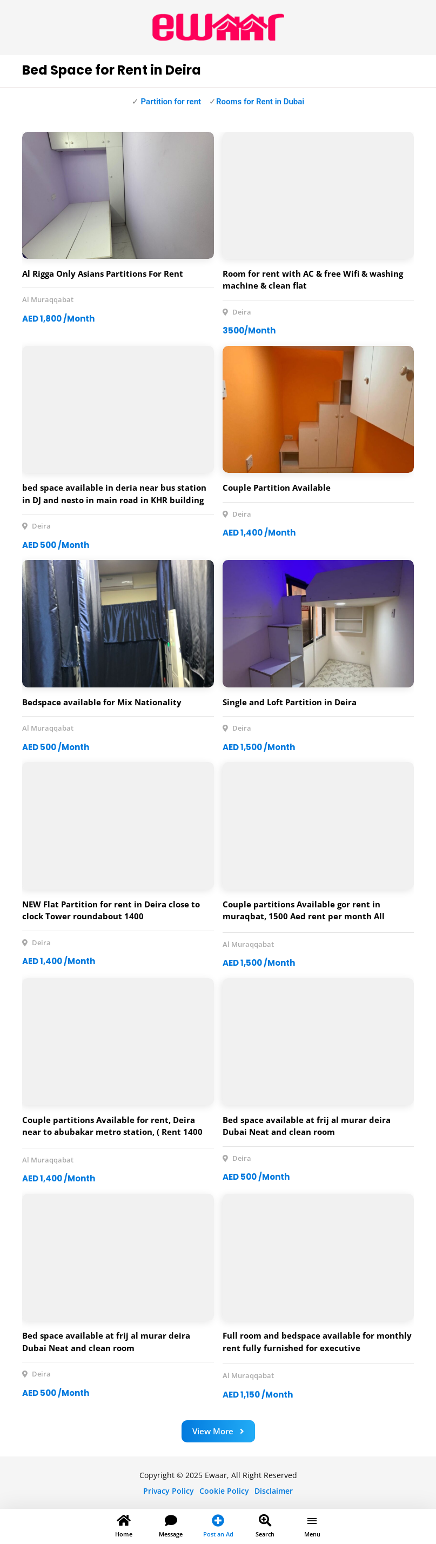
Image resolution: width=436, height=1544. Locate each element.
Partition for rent (170, 101)
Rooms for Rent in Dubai (260, 101)
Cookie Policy (224, 1491)
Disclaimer (273, 1491)
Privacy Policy (168, 1491)
